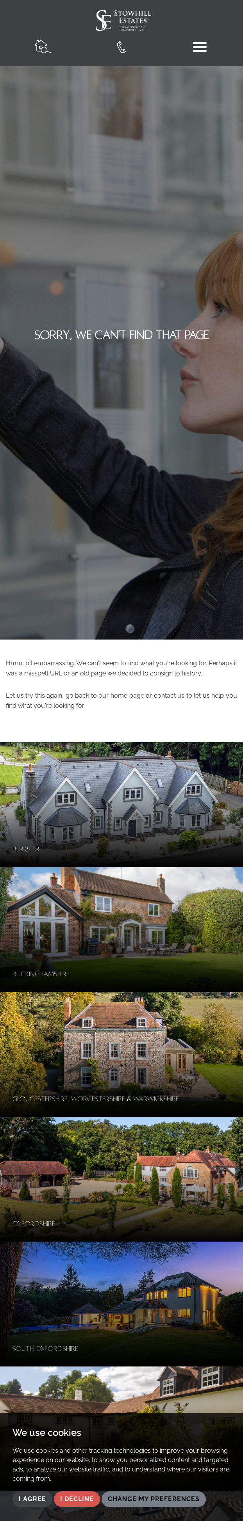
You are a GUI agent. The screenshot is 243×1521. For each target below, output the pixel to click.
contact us (169, 695)
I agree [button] (32, 1499)
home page (127, 695)
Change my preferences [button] (154, 1499)
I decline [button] (77, 1499)
